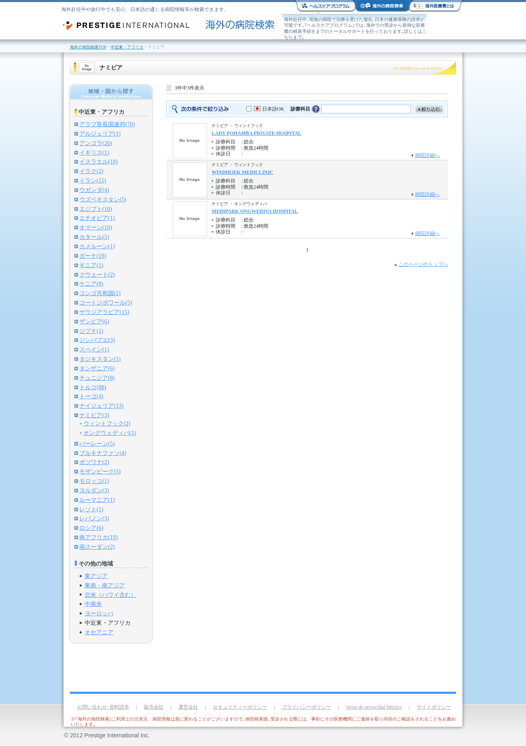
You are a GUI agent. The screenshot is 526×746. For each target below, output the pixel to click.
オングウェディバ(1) (109, 433)
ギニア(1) (91, 265)
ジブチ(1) (91, 331)
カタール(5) (94, 236)
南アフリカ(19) (98, 537)
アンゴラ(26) (95, 143)
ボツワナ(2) (94, 462)
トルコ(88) (92, 387)
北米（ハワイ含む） (110, 594)
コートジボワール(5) (105, 302)
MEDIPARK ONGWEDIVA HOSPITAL (255, 211)
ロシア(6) (91, 527)
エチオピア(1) (97, 218)
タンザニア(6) (97, 368)
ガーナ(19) (92, 255)
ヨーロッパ (99, 613)
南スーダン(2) (97, 546)
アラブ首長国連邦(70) (107, 124)
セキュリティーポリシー (240, 707)
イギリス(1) (94, 152)
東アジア (96, 576)
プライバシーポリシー (306, 707)
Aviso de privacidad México (374, 707)
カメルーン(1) (97, 246)
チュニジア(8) (97, 377)
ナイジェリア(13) (101, 405)
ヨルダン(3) (94, 490)
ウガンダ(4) (94, 190)
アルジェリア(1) (99, 133)
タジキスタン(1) (99, 359)
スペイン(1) (94, 349)
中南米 (93, 603)
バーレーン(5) (97, 443)
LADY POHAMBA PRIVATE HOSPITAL (257, 133)
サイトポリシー (434, 707)
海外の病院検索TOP (88, 47)
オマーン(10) (95, 227)
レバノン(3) (94, 518)
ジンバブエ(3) (97, 340)
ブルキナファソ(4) (102, 453)
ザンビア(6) (94, 321)
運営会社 (188, 707)
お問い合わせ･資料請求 (103, 707)
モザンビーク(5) (99, 471)
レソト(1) (91, 509)
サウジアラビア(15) (104, 312)
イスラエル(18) (98, 161)
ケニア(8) (91, 283)
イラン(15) (92, 180)
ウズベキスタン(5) (102, 199)
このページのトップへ (423, 264)
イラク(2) (91, 171)
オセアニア (99, 632)
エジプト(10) (95, 209)
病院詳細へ (427, 155)
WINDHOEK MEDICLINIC (242, 172)
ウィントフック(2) (106, 423)
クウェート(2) (97, 274)
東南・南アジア (105, 585)
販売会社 (154, 707)
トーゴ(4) (91, 396)
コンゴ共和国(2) (99, 293)
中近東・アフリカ (127, 47)
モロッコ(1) (94, 481)
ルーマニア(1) (97, 500)
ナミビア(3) (94, 415)
